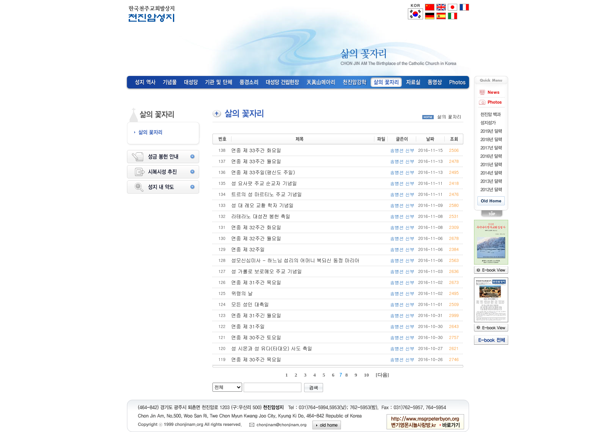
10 (366, 375)
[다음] (382, 375)
